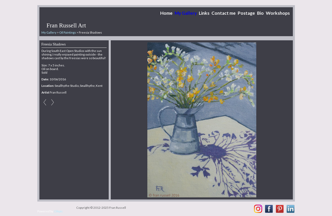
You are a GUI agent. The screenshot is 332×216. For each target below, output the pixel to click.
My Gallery (186, 13)
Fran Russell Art (66, 25)
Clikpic (58, 211)
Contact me (223, 13)
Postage (246, 13)
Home (166, 13)
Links (204, 13)
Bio (260, 13)
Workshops (278, 13)
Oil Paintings (67, 32)
